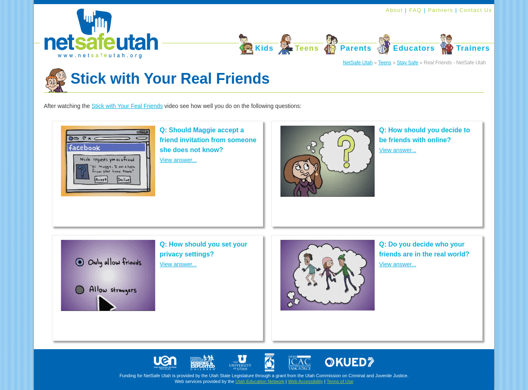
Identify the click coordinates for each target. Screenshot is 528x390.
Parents (356, 48)
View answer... (178, 160)
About (394, 10)
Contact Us (476, 10)
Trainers (473, 48)
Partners (441, 10)
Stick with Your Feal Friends (127, 106)
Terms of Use (340, 381)
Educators (414, 48)
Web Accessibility (305, 381)
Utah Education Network (260, 381)
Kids (264, 48)
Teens (307, 48)
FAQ (416, 10)
